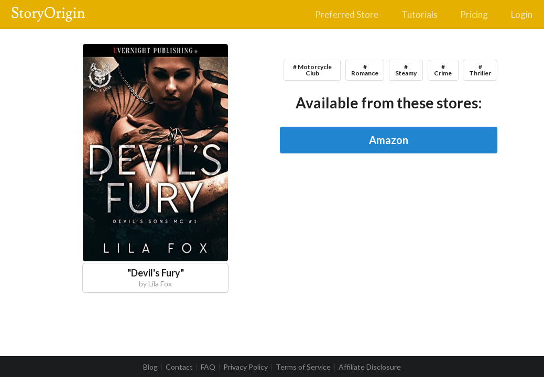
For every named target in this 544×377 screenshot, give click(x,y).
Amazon (388, 140)
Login (521, 14)
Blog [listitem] (150, 367)
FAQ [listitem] (208, 367)
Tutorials (419, 14)
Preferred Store (346, 14)
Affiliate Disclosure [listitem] (370, 367)
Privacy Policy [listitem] (245, 367)
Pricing (474, 14)
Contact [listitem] (179, 367)
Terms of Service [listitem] (303, 367)
